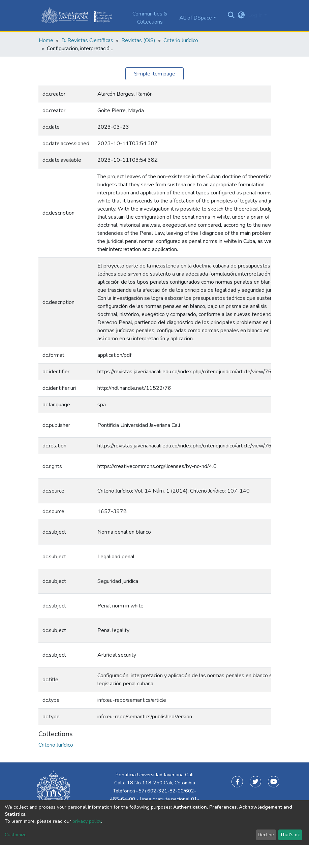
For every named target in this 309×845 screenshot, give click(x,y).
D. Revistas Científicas (87, 40)
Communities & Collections (149, 18)
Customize (16, 835)
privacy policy (86, 821)
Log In (255, 15)
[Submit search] (231, 15)
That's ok (290, 835)
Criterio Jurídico (180, 40)
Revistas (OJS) (138, 40)
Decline (266, 835)
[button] (241, 15)
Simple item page (154, 73)
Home (46, 40)
